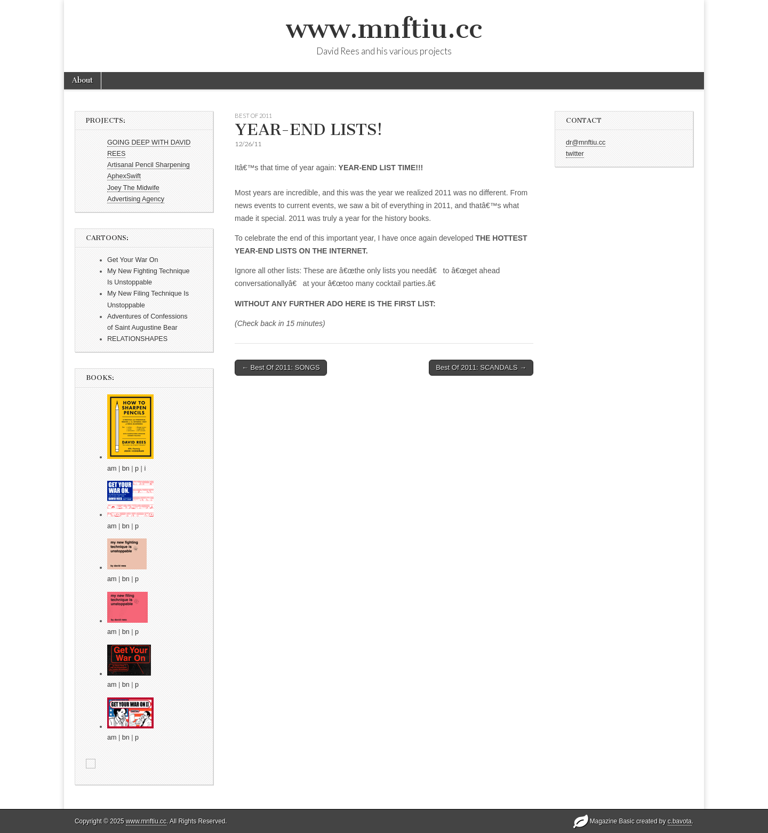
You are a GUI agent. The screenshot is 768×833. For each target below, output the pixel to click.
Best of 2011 (253, 115)
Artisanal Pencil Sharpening (148, 165)
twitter (575, 153)
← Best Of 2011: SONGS (281, 367)
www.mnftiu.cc (384, 28)
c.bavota (680, 821)
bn (126, 468)
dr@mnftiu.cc (585, 142)
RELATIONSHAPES (137, 339)
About (82, 80)
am (112, 468)
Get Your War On (132, 260)
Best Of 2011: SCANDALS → (481, 367)
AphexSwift (124, 176)
